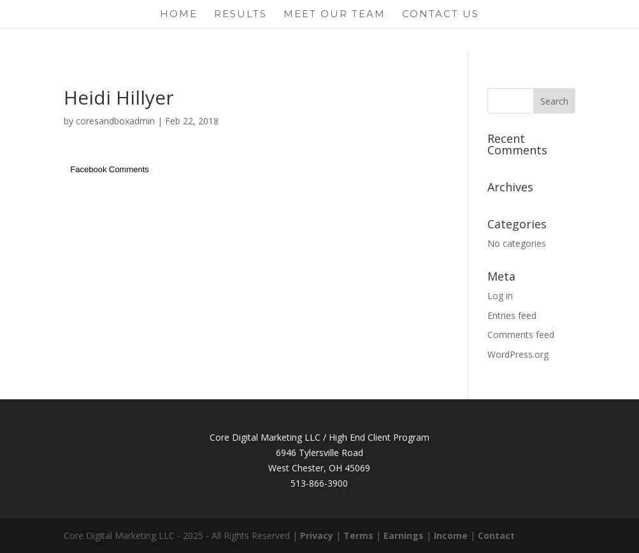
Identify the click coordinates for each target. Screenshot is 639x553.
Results (240, 15)
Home (178, 15)
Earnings (404, 535)
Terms (358, 535)
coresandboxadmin (115, 121)
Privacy (316, 535)
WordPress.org (518, 354)
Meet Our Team (334, 15)
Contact (496, 535)
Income (451, 535)
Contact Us (440, 15)
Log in (500, 296)
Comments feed (520, 334)
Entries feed (511, 315)
